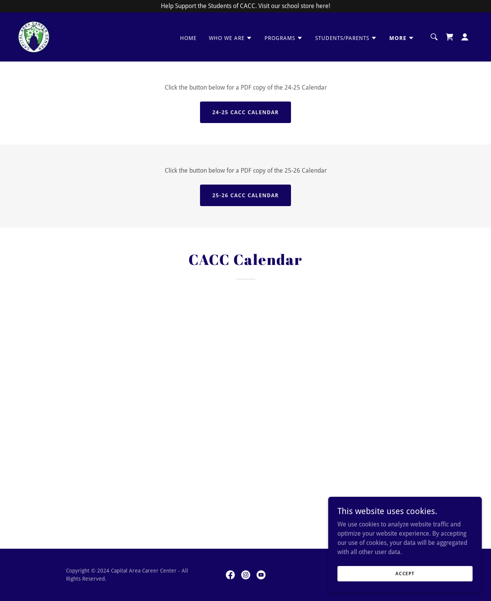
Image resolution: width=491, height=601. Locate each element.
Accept (405, 573)
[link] (33, 36)
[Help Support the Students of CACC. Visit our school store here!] (245, 6)
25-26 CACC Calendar (245, 195)
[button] (230, 38)
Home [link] (188, 38)
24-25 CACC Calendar (245, 112)
